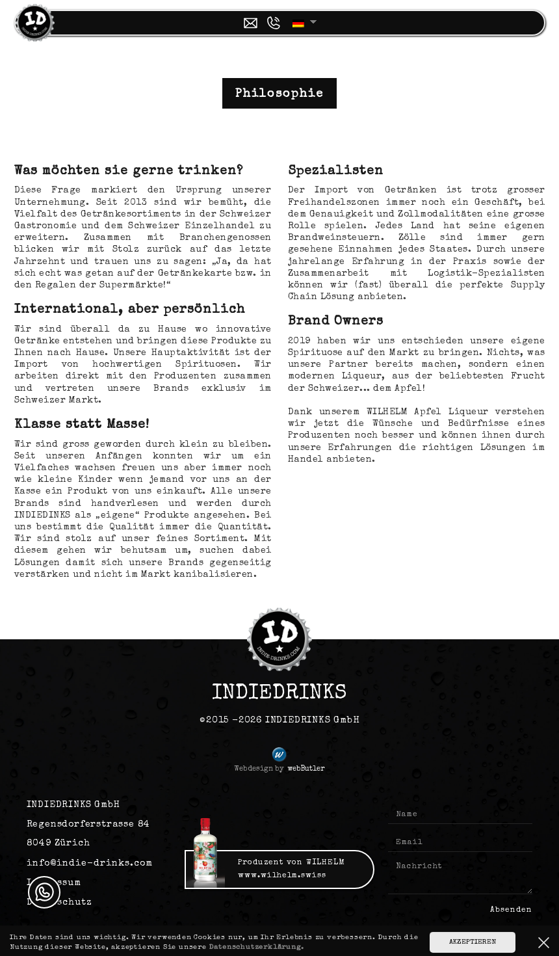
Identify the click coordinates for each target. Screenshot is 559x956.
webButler (305, 769)
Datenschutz (59, 902)
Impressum (54, 883)
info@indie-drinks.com (90, 863)
